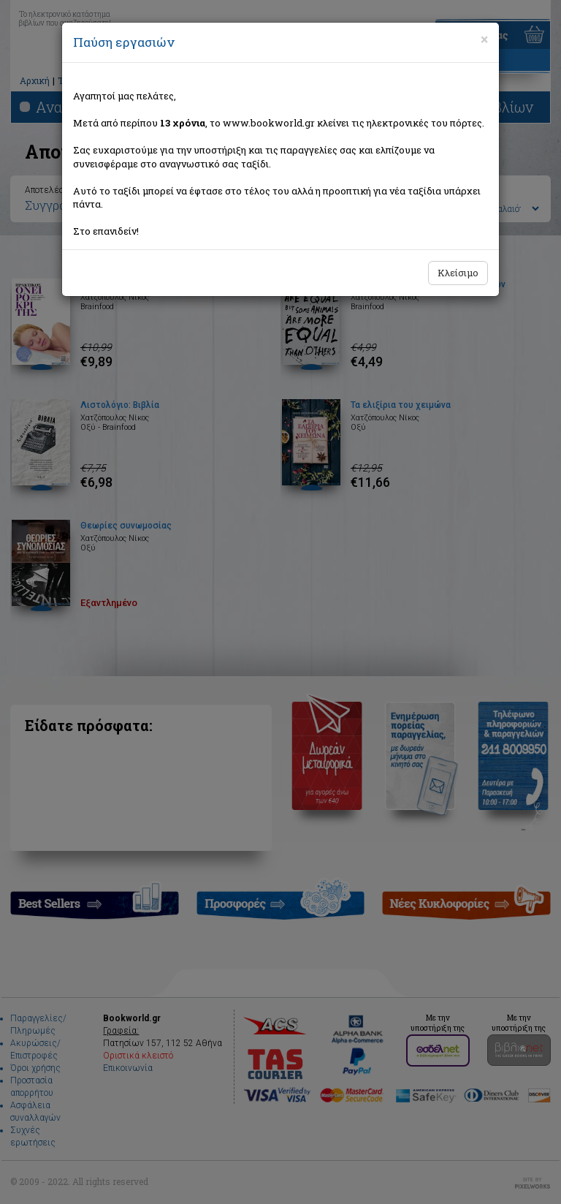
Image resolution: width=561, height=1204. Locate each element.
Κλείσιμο (458, 272)
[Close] (484, 39)
